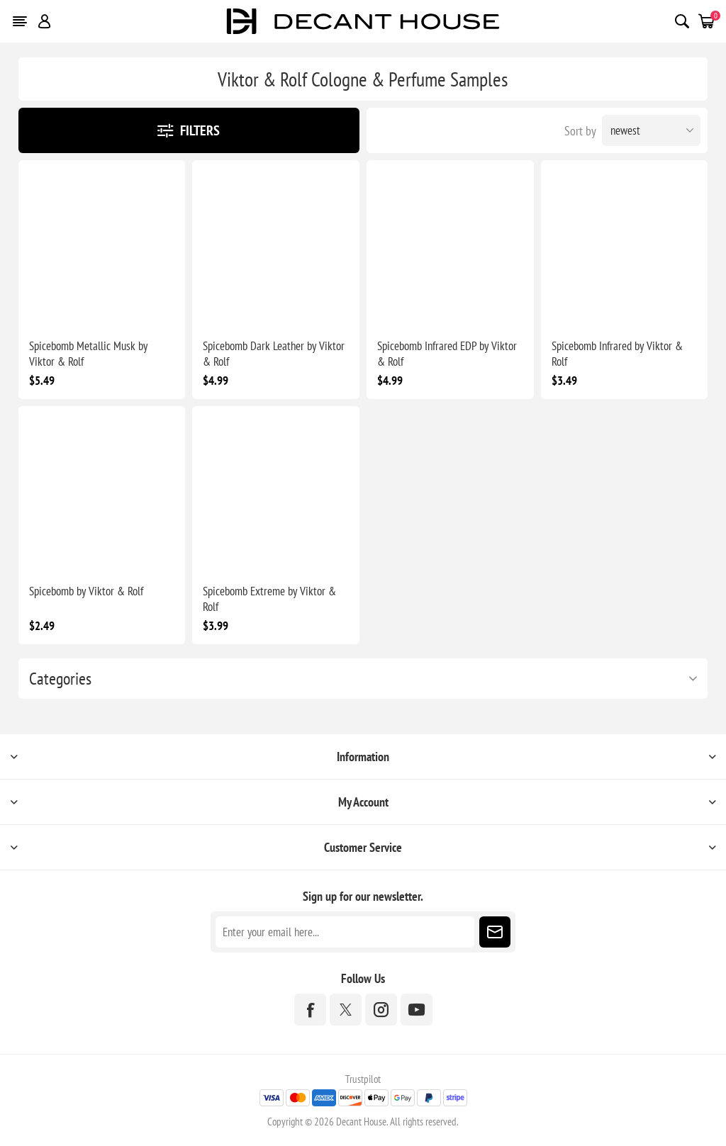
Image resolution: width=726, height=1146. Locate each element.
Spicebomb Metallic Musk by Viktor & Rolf (88, 353)
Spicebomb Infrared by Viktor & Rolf (617, 353)
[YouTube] (416, 1010)
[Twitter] (346, 1010)
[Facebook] (310, 1010)
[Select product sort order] (651, 130)
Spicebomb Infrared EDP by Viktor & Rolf (447, 353)
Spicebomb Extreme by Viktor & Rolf (269, 598)
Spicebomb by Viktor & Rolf (86, 591)
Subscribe (494, 932)
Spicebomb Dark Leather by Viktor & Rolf (274, 353)
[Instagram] (381, 1010)
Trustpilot (363, 1079)
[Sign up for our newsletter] (345, 932)
